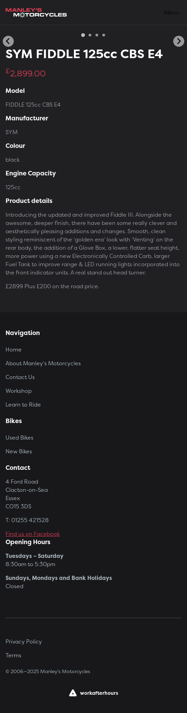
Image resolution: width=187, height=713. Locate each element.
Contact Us (20, 377)
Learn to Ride (23, 404)
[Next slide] (178, 41)
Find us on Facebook (33, 534)
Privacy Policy (24, 641)
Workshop (19, 391)
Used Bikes (19, 437)
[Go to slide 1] (83, 35)
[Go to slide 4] (103, 35)
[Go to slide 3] (97, 35)
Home (14, 349)
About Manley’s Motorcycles (43, 363)
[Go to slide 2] (90, 35)
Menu (171, 12)
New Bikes (19, 451)
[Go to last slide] (8, 41)
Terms (13, 655)
